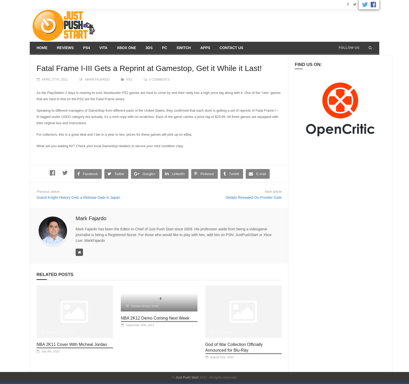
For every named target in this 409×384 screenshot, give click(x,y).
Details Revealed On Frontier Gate (254, 197)
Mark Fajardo (97, 79)
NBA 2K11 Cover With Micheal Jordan (72, 344)
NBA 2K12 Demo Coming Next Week (155, 318)
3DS (149, 48)
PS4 (86, 48)
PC (164, 48)
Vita (103, 48)
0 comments (159, 79)
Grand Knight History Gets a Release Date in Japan (78, 197)
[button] (370, 48)
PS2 (130, 79)
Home (42, 48)
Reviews (65, 48)
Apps (205, 48)
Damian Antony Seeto (60, 332)
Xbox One (126, 48)
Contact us (231, 48)
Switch (184, 48)
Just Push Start (187, 377)
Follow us (349, 48)
